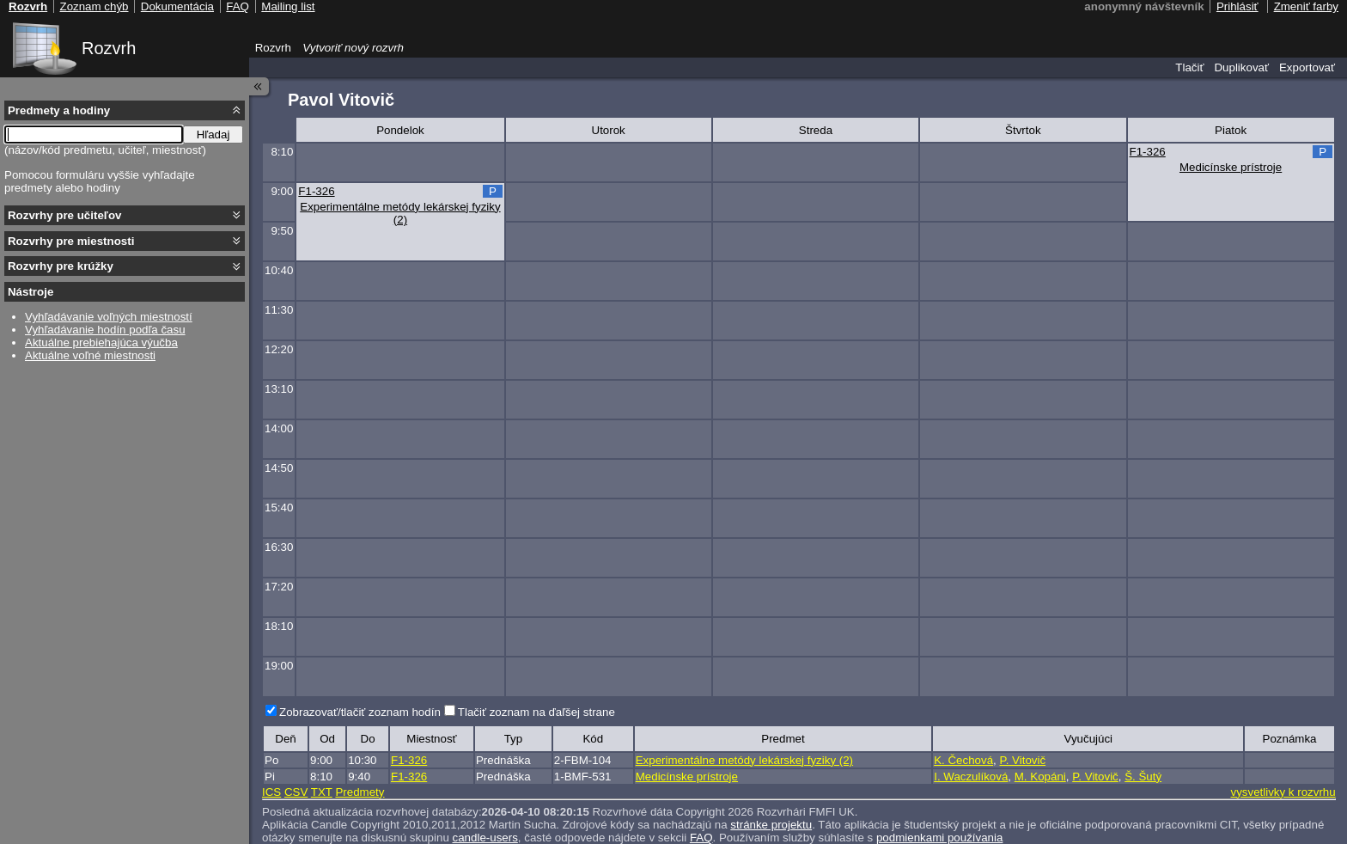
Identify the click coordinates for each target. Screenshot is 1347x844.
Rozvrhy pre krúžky (60, 266)
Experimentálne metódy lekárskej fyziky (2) (400, 213)
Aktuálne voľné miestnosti (90, 355)
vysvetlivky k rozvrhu (1282, 792)
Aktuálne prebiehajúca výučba (101, 342)
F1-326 (1148, 151)
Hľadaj (213, 134)
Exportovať (1307, 67)
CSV (296, 792)
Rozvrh (109, 48)
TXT (321, 792)
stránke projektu (771, 824)
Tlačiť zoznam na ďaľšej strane (536, 712)
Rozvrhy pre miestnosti (71, 241)
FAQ (237, 6)
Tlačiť (1189, 67)
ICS (271, 792)
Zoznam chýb (93, 6)
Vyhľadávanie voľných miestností (108, 316)
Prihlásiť (1237, 6)
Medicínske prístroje (1230, 167)
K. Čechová (963, 760)
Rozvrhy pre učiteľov (65, 215)
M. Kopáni (1040, 776)
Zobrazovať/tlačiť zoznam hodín (360, 712)
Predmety (359, 792)
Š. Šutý (1143, 776)
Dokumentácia (177, 6)
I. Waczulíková (971, 776)
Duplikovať (1241, 67)
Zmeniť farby (1306, 6)
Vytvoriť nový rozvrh (353, 47)
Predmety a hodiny (59, 110)
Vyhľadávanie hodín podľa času (105, 329)
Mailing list (287, 6)
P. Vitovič (1023, 760)
